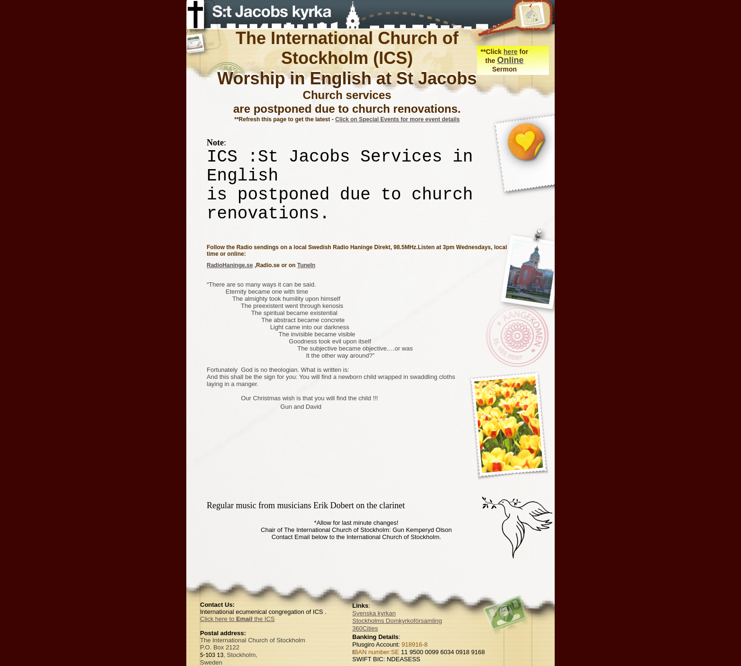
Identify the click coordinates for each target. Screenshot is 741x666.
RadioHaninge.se (230, 265)
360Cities (365, 628)
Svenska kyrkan (374, 613)
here (510, 51)
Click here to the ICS (237, 618)
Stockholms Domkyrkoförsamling (397, 620)
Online (510, 60)
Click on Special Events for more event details (397, 119)
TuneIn (306, 265)
